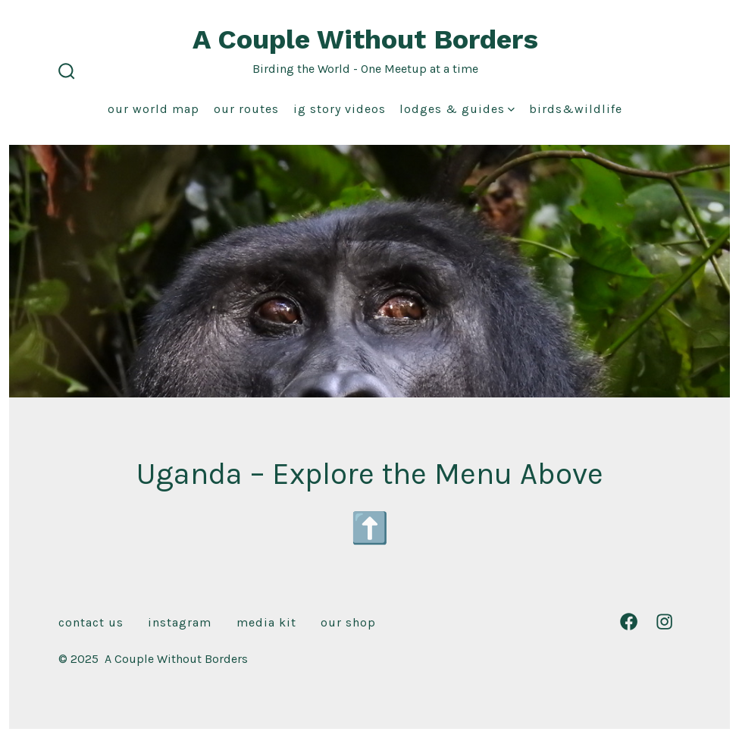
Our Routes (246, 109)
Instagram (179, 622)
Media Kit (266, 622)
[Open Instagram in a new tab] (664, 621)
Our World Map (153, 109)
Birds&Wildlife (575, 109)
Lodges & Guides (457, 109)
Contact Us (91, 622)
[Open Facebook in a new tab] (628, 621)
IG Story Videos (339, 109)
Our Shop (348, 622)
